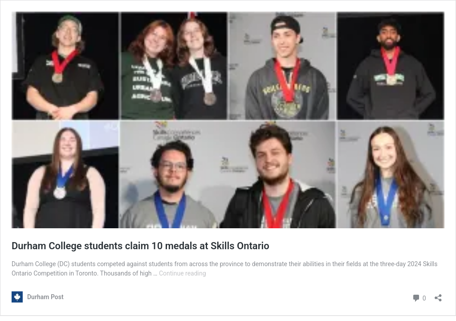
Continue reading (182, 273)
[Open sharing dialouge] (438, 295)
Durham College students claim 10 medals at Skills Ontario (140, 245)
